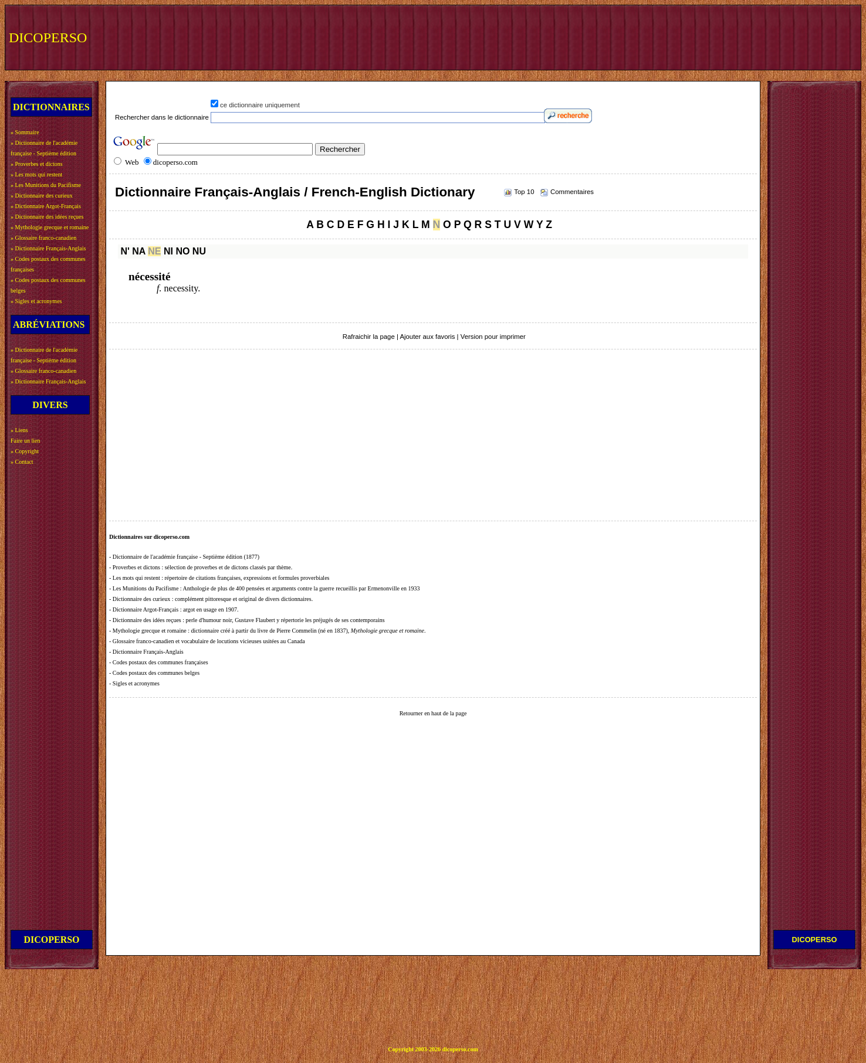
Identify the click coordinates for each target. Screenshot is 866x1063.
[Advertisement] (641, 36)
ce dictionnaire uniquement (260, 104)
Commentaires (572, 191)
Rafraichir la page (369, 336)
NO (182, 251)
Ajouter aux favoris (427, 336)
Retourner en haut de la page (433, 713)
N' (124, 251)
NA (139, 251)
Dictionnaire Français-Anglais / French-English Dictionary (295, 192)
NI (168, 251)
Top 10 (524, 191)
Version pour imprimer (493, 336)
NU (199, 251)
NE (154, 251)
